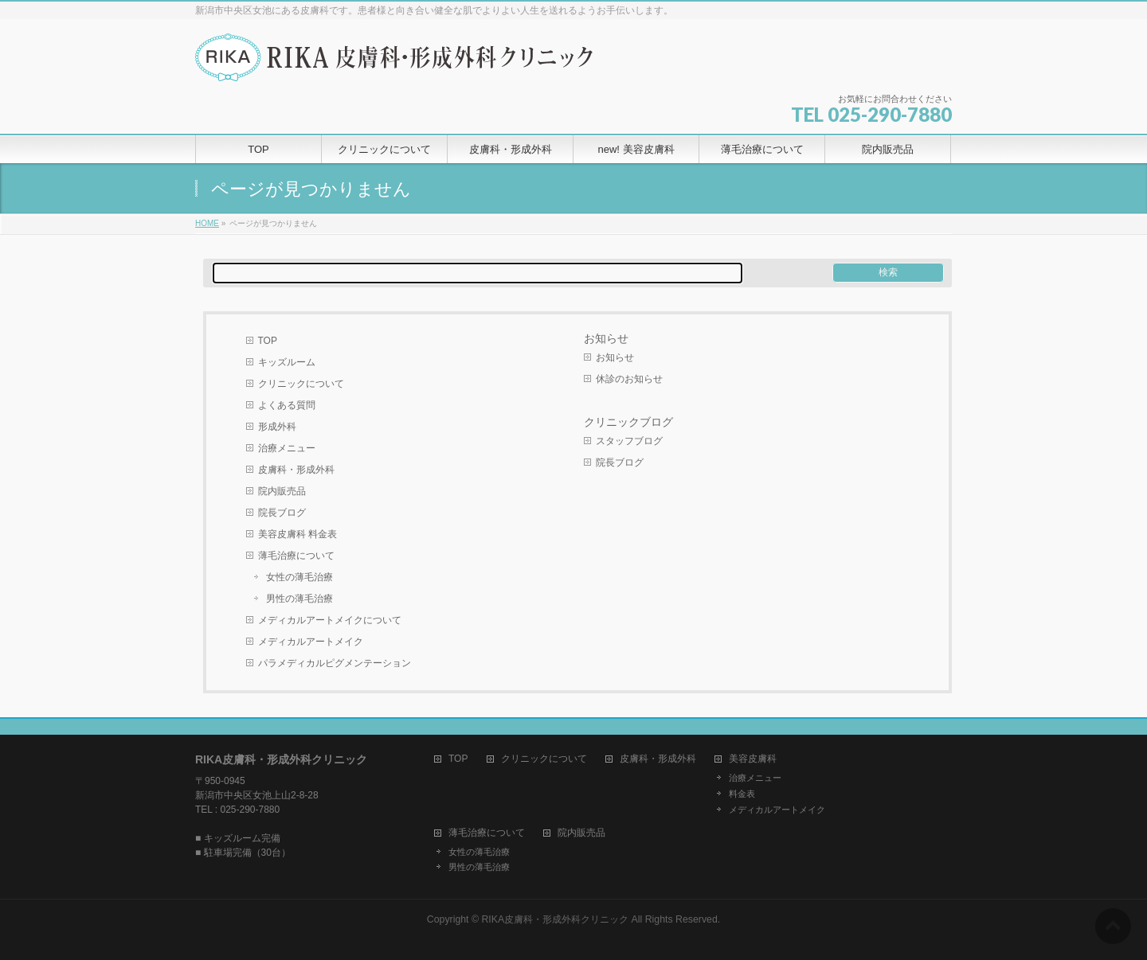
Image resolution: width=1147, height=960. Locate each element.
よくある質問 (286, 405)
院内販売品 (282, 491)
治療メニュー (286, 448)
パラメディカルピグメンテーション (334, 663)
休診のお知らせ (629, 378)
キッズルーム (286, 362)
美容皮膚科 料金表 (297, 534)
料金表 (742, 793)
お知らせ (606, 338)
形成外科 (277, 426)
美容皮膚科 (753, 759)
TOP (267, 340)
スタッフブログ (629, 441)
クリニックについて (301, 383)
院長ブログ (282, 512)
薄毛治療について (296, 555)
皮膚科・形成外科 (296, 469)
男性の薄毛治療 (299, 598)
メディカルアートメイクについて (329, 620)
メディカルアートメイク (310, 641)
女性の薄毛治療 (299, 577)
